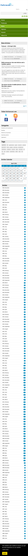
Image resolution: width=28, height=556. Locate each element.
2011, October (5, 382)
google (11, 147)
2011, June (4, 392)
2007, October (5, 499)
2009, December (5, 436)
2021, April (4, 234)
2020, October (5, 243)
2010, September (5, 414)
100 (24, 368)
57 (24, 329)
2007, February (5, 518)
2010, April (4, 426)
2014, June (4, 304)
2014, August (5, 299)
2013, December (5, 319)
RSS (26, 106)
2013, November (5, 321)
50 (24, 304)
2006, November (5, 526)
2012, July (4, 360)
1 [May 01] (24, 178)
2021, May (4, 231)
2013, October (5, 324)
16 (24, 282)
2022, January (5, 217)
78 (24, 314)
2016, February (5, 270)
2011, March (5, 399)
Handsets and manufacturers (7, 128)
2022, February (5, 214)
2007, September (5, 501)
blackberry (4, 149)
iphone (7, 151)
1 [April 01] (17, 168)
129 (24, 375)
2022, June (4, 204)
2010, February (5, 431)
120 (24, 392)
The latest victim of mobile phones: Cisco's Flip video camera (13, 85)
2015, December (5, 275)
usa (4, 151)
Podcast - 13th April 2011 (8, 46)
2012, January (5, 375)
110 (24, 370)
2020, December (5, 238)
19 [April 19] (6, 175)
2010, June (4, 421)
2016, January (5, 273)
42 (24, 297)
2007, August (5, 504)
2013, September (5, 326)
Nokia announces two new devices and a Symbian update (13, 63)
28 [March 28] (3, 168)
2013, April (4, 338)
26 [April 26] (6, 178)
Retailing (3, 130)
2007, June (4, 509)
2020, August (5, 248)
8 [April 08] (17, 170)
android (24, 145)
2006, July (4, 535)
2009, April (4, 455)
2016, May (4, 265)
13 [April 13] (10, 173)
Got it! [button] (4, 553)
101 (24, 399)
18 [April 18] (3, 175)
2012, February (5, 372)
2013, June (4, 333)
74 (24, 338)
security (13, 149)
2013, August (5, 329)
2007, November (5, 496)
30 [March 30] (10, 168)
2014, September (5, 297)
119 (24, 385)
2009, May (4, 453)
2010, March (5, 428)
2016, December (5, 258)
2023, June (4, 200)
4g (2, 151)
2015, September (5, 280)
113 (24, 411)
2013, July (4, 331)
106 (24, 377)
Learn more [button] (5, 549)
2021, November (5, 221)
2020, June (4, 253)
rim (22, 151)
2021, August (5, 224)
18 (24, 285)
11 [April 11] (3, 173)
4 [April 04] (3, 170)
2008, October (5, 470)
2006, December (5, 523)
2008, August (5, 475)
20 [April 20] (10, 175)
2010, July (4, 419)
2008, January (5, 492)
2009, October (5, 440)
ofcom (3, 153)
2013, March (5, 341)
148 (24, 443)
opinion (4, 145)
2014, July (4, 302)
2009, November (5, 438)
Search (27, 10)
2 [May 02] (3, 181)
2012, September (5, 355)
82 (24, 397)
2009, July (4, 448)
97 (24, 343)
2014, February (5, 314)
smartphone (20, 147)
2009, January (5, 462)
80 (24, 363)
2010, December (5, 406)
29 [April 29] (17, 178)
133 (24, 365)
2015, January (5, 287)
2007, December (5, 494)
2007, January (5, 521)
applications (11, 145)
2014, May (4, 307)
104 (24, 428)
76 (24, 326)
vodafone (9, 149)
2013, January (5, 346)
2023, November (5, 192)
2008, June (4, 479)
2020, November (5, 241)
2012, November (5, 350)
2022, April (4, 209)
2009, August (5, 445)
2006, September (5, 531)
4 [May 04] (10, 181)
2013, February (5, 343)
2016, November (5, 260)
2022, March (5, 212)
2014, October (5, 294)
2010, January (5, 433)
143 (24, 433)
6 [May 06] (17, 181)
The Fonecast (10, 56)
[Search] (21, 9)
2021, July (4, 226)
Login (25, 13)
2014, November (5, 292)
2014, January (5, 316)
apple (16, 145)
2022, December (5, 202)
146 (24, 438)
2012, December (5, 348)
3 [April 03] (24, 168)
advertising (12, 151)
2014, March (5, 311)
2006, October (5, 528)
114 (24, 426)
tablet (16, 151)
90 (24, 387)
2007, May (4, 511)
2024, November (5, 187)
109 (24, 380)
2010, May (4, 423)
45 (24, 292)
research (20, 145)
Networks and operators (6, 132)
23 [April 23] (21, 175)
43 (24, 302)
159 (24, 448)
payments (4, 147)
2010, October (5, 411)
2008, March (5, 487)
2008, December (5, 465)
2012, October (5, 353)
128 (24, 421)
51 (24, 307)
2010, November (5, 409)
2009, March (5, 458)
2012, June (4, 363)
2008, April (4, 484)
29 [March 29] (6, 168)
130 (24, 382)
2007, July (4, 506)
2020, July (4, 251)
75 (24, 331)
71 (24, 324)
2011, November (5, 380)
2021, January (5, 236)
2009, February (5, 460)
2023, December (5, 190)
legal (17, 149)
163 (24, 458)
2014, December (5, 290)
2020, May (4, 255)
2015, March (5, 282)
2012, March (5, 370)
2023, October (5, 195)
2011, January (5, 404)
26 (24, 287)
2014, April (4, 309)
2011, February (5, 402)
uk (7, 145)
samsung (15, 147)
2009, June (4, 450)
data (19, 151)
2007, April (4, 513)
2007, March (5, 516)
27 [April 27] (10, 178)
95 (24, 346)
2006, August (5, 533)
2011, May (4, 394)
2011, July (4, 389)
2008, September (5, 472)
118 (24, 419)
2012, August (5, 358)
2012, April (4, 368)
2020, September (5, 246)
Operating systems (5, 135)
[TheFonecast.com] (7, 4)
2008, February (5, 489)
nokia (8, 147)
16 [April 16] (21, 173)
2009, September (5, 443)
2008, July (4, 477)
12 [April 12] (6, 173)
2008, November (5, 467)
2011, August (5, 387)
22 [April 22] (17, 175)
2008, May (4, 482)
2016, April (4, 268)
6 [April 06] (10, 170)
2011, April (4, 397)
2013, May (4, 336)
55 (24, 309)
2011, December (5, 377)
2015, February (5, 285)
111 (24, 416)
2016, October (5, 263)
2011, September (5, 385)
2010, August (5, 416)
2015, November (5, 277)
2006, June (4, 538)
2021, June (4, 229)
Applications (3, 137)
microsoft (20, 149)
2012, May (4, 365)
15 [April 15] (17, 173)
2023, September (5, 197)
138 (24, 402)
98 (24, 353)
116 (24, 404)
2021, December (5, 219)
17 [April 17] (24, 173)
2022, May (4, 207)
